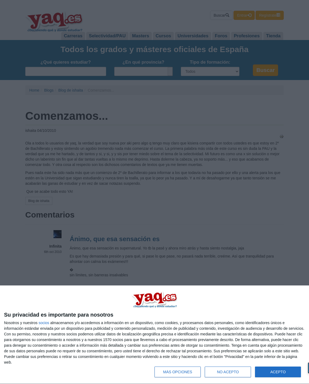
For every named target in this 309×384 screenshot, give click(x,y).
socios (43, 323)
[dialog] (154, 335)
